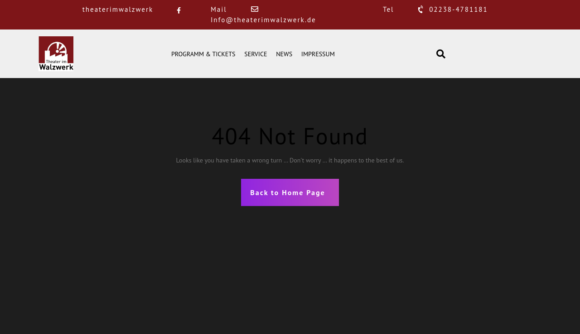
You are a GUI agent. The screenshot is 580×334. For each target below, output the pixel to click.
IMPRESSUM (318, 54)
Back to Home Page (287, 192)
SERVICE (255, 54)
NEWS (284, 54)
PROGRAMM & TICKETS (203, 54)
